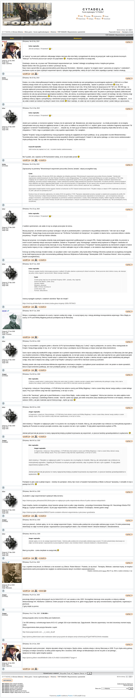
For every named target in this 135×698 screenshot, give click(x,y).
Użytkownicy (96, 16)
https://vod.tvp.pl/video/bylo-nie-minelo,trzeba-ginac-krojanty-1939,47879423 (49, 303)
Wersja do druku (128, 685)
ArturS (4, 42)
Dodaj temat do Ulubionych (125, 683)
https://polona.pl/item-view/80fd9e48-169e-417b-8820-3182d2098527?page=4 (50, 658)
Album (98, 19)
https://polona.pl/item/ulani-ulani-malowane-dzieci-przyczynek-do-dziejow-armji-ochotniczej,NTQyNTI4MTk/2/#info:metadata (65, 637)
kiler (3, 108)
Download (106, 19)
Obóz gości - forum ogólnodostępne (36, 32)
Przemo (70, 695)
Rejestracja (80, 19)
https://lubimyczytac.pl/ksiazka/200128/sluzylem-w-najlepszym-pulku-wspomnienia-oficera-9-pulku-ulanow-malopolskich (64, 500)
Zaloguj (90, 19)
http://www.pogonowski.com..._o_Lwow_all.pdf (39, 632)
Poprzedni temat (114, 32)
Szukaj (87, 16)
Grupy (105, 16)
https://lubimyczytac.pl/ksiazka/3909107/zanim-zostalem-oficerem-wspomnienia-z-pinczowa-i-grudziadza (59, 512)
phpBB (59, 695)
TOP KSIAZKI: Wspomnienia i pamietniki (71, 32)
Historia (53, 32)
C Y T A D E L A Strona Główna (12, 32)
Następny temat (127, 32)
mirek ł (4, 311)
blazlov (4, 562)
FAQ (80, 16)
